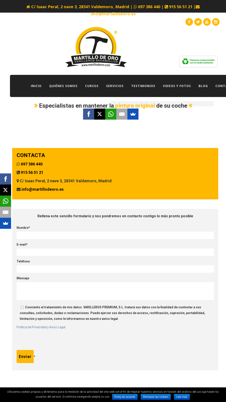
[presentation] (50, 341)
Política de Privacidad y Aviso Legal (41, 327)
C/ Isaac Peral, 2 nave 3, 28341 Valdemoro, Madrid (80, 6)
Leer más (181, 396)
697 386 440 (149, 6)
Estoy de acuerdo (125, 396)
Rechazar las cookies (155, 396)
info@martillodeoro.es (113, 13)
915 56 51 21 (180, 6)
